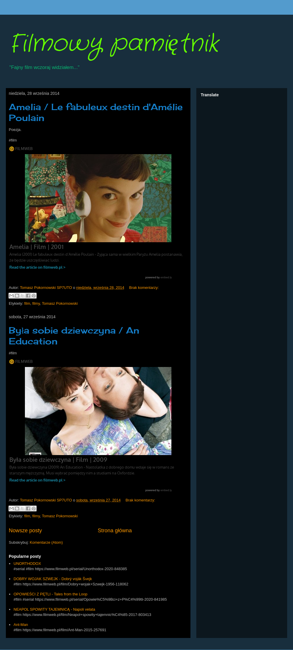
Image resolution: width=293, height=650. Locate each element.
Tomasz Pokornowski (60, 303)
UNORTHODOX (27, 563)
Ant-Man (20, 624)
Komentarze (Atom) (46, 542)
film (27, 303)
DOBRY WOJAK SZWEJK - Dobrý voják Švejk (52, 579)
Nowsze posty (25, 530)
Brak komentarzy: (144, 287)
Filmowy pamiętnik (113, 44)
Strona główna (115, 530)
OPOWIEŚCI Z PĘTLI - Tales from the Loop (50, 594)
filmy (36, 303)
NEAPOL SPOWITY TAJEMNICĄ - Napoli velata (54, 609)
